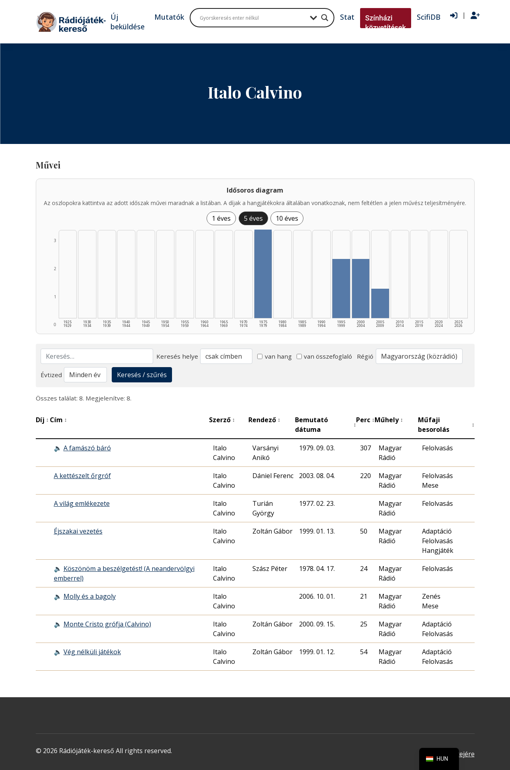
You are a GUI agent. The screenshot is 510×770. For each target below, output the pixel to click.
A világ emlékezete (82, 503)
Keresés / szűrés (142, 374)
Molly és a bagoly (89, 596)
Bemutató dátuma (325, 424)
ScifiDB (428, 17)
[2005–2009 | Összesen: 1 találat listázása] (380, 303)
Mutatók (169, 17)
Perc (365, 419)
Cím (58, 419)
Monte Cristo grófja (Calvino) (107, 624)
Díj (42, 419)
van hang (274, 356)
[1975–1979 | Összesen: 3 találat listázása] (263, 274)
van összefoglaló (324, 356)
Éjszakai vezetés (78, 531)
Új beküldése (128, 21)
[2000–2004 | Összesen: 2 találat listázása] (361, 288)
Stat (347, 17)
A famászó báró (87, 448)
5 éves (253, 218)
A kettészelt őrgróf (82, 475)
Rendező (264, 419)
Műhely (389, 419)
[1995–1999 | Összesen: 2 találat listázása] (341, 288)
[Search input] (253, 17)
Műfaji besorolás (446, 424)
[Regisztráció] (475, 15)
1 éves (221, 218)
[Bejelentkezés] (453, 15)
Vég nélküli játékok (92, 651)
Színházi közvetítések (385, 23)
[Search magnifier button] (324, 17)
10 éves (287, 218)
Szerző (222, 419)
